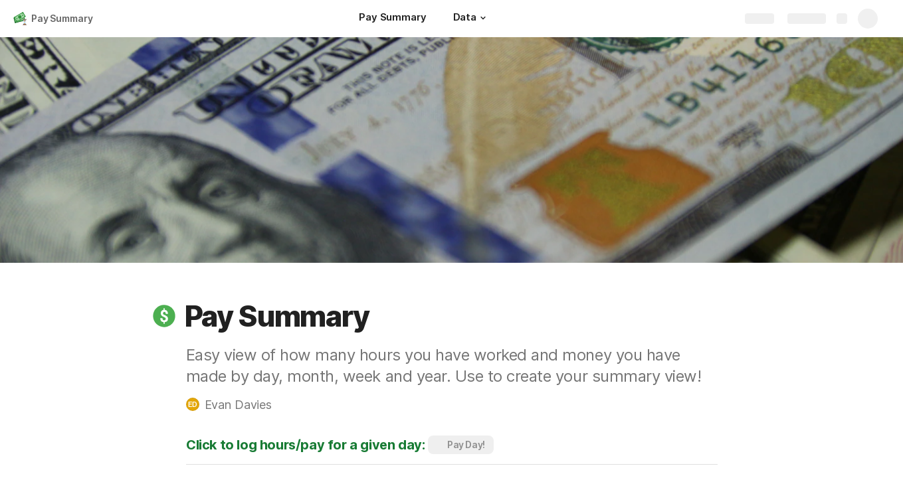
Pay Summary (61, 18)
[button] (483, 18)
